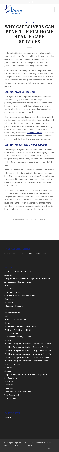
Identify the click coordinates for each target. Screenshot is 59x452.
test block (8, 381)
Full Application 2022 (13, 312)
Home (7, 323)
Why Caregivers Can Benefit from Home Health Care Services (29, 34)
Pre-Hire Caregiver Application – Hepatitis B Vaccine (27, 357)
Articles (29, 22)
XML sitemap (10, 398)
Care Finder (9, 288)
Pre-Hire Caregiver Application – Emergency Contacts (27, 354)
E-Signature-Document (14, 306)
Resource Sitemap (12, 364)
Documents (9, 302)
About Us (8, 275)
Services (8, 367)
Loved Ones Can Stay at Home (17, 336)
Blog (6, 285)
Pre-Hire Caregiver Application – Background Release (27, 343)
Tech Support (40, 219)
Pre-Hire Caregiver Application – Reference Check (26, 360)
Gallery (7, 316)
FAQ (6, 309)
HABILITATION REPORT (15, 319)
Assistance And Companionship (17, 281)
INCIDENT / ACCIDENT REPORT (18, 330)
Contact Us (9, 299)
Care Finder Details (12, 292)
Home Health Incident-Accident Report (21, 326)
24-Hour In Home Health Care (17, 271)
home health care (34, 132)
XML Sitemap (32, 446)
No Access (9, 340)
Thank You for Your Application (17, 391)
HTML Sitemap (17, 446)
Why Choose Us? (11, 395)
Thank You (8, 384)
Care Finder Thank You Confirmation (20, 295)
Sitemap (7, 371)
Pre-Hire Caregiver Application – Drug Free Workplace (27, 350)
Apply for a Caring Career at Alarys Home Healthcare (27, 278)
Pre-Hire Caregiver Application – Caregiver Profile (26, 347)
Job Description (11, 333)
